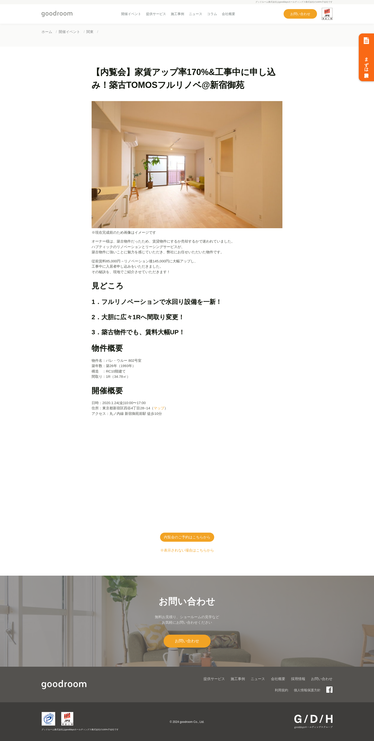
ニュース (195, 14)
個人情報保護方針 (307, 690)
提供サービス (156, 14)
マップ (159, 408)
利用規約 (281, 690)
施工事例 (177, 14)
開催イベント (131, 14)
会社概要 (228, 14)
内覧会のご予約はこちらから (187, 537)
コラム (212, 14)
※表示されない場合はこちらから (187, 550)
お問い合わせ (300, 14)
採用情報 (298, 679)
